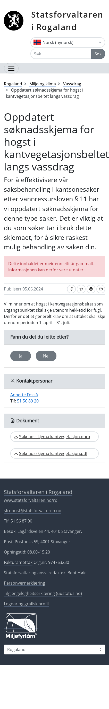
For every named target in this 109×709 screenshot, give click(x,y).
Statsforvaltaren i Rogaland (67, 20)
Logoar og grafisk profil (26, 604)
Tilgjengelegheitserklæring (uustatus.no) (43, 593)
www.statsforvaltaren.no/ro (30, 500)
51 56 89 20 (28, 401)
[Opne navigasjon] (11, 68)
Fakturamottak (18, 562)
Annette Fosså (24, 395)
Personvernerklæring (24, 583)
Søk (98, 54)
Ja (20, 356)
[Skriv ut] (91, 289)
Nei (46, 356)
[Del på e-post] (100, 289)
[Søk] (60, 54)
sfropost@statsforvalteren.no (32, 510)
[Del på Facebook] (71, 289)
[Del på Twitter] (81, 289)
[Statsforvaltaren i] (54, 649)
